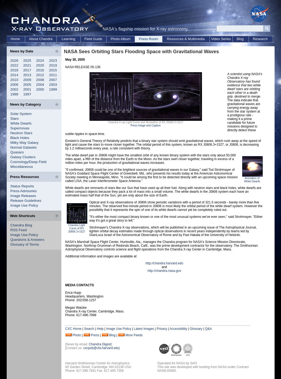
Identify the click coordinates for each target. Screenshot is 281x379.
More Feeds (134, 335)
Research (260, 39)
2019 (53, 65)
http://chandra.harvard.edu (164, 263)
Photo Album (120, 39)
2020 (40, 65)
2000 (40, 89)
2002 (14, 89)
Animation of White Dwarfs (252, 180)
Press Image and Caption (145, 125)
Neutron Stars (21, 133)
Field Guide (93, 39)
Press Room (148, 39)
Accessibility (178, 329)
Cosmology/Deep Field (28, 162)
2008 (40, 80)
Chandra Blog (21, 225)
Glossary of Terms (24, 244)
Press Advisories (23, 191)
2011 (53, 75)
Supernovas (19, 128)
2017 (27, 70)
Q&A (208, 329)
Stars (14, 119)
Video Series (221, 39)
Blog (240, 39)
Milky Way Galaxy (24, 143)
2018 (14, 70)
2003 (53, 85)
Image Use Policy (24, 205)
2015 (53, 70)
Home (15, 39)
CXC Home (73, 329)
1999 (53, 89)
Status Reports (22, 186)
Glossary (196, 329)
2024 (40, 61)
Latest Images (144, 329)
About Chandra (40, 39)
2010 (14, 80)
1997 (27, 94)
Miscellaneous (21, 167)
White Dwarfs (21, 123)
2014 (14, 75)
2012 (40, 75)
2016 (40, 70)
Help (100, 329)
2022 (14, 65)
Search (89, 329)
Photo (77, 335)
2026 (14, 61)
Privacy (162, 329)
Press (95, 335)
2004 (40, 85)
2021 (27, 65)
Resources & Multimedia (186, 39)
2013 (27, 75)
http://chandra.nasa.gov (164, 271)
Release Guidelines (26, 201)
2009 (27, 80)
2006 (14, 85)
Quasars (17, 152)
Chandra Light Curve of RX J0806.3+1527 (76, 228)
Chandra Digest (100, 344)
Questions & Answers (27, 240)
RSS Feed (18, 230)
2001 (27, 89)
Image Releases (23, 196)
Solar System (21, 114)
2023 (53, 61)
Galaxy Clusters (23, 157)
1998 (14, 94)
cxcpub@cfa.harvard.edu (101, 348)
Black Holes (19, 138)
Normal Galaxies (23, 147)
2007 (53, 80)
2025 (27, 61)
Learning (68, 39)
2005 (27, 85)
